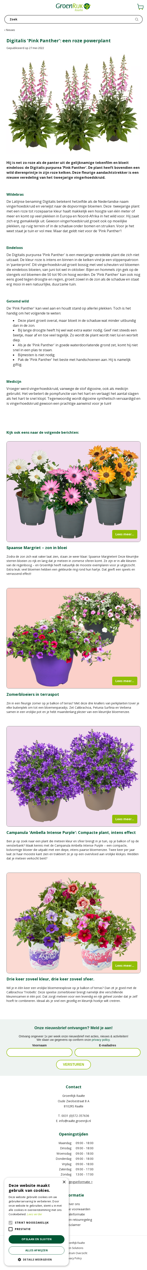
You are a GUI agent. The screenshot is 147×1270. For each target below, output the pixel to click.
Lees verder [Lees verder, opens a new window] (34, 1214)
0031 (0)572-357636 (75, 1116)
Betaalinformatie (73, 1214)
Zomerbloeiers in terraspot (32, 694)
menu (7, 7)
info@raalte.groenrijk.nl (75, 1121)
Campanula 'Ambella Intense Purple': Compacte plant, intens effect (71, 832)
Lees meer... (124, 534)
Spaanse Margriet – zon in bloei (36, 547)
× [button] (64, 1182)
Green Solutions (73, 1248)
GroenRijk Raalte (73, 1096)
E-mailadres (107, 1045)
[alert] (36, 1222)
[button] (36, 1259)
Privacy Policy (73, 1258)
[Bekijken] (140, 7)
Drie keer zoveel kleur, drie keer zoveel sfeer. (50, 979)
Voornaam (39, 1045)
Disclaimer (73, 1225)
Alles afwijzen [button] (36, 1250)
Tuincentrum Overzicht (73, 1253)
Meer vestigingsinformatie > (74, 1182)
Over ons (73, 1204)
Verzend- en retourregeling (73, 1220)
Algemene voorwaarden (73, 1209)
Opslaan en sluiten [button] (36, 1239)
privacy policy (101, 1039)
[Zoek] (73, 19)
